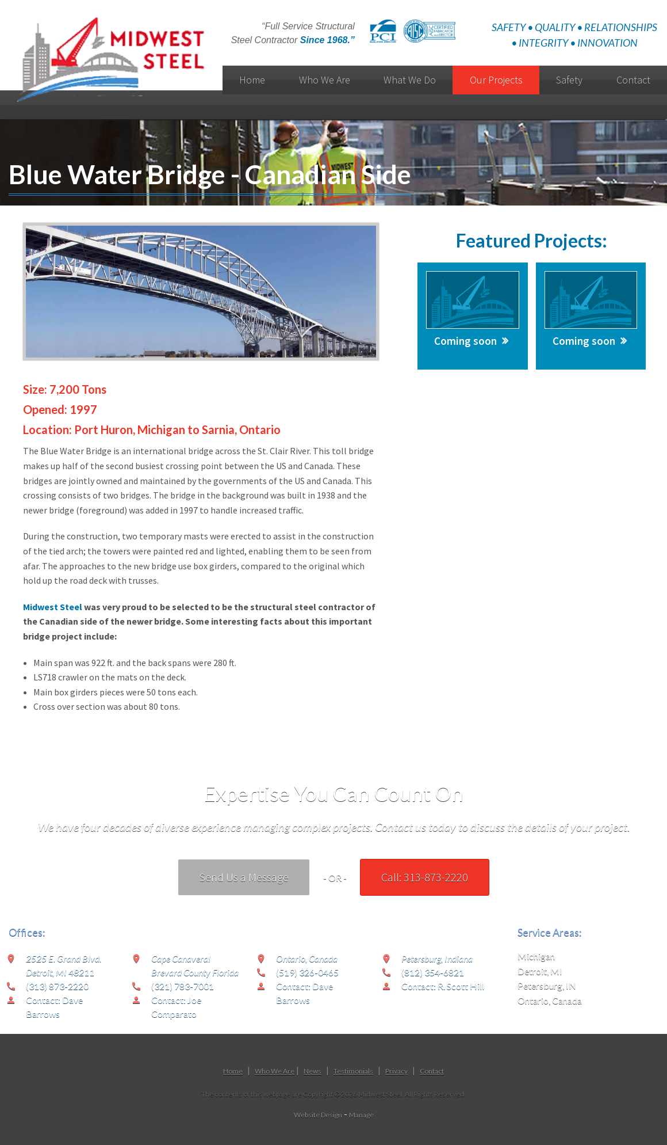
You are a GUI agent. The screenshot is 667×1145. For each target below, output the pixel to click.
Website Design (318, 1114)
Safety (569, 79)
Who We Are (324, 79)
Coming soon (465, 341)
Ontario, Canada (550, 1000)
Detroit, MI (540, 970)
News (312, 1071)
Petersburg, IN (547, 985)
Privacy (396, 1071)
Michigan (536, 955)
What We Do (410, 79)
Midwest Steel (52, 607)
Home (252, 79)
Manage (361, 1114)
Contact (432, 1071)
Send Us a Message (244, 877)
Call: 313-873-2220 (424, 877)
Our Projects (496, 79)
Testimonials (353, 1071)
